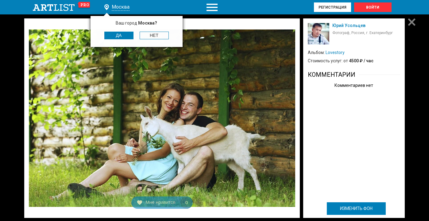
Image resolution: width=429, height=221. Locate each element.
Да (119, 35)
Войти (372, 7)
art (62, 7)
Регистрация (332, 7)
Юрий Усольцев (348, 25)
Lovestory (335, 52)
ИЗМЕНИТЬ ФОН (356, 208)
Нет (154, 35)
